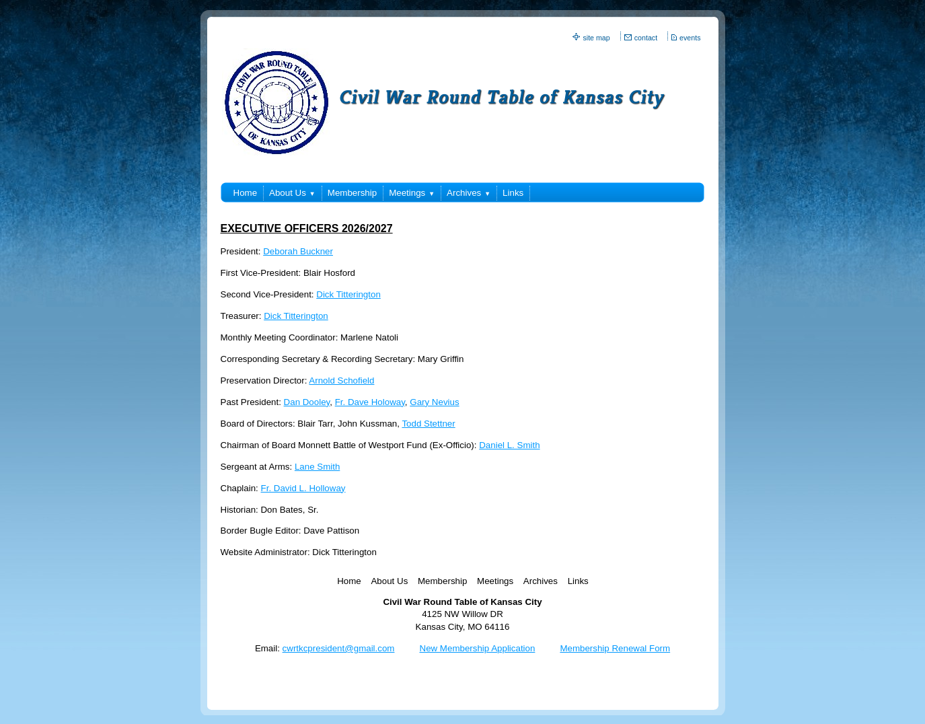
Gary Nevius (434, 402)
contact (645, 38)
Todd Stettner (428, 424)
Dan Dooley (307, 402)
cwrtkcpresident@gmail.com (339, 648)
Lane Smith (317, 467)
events (689, 38)
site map (596, 38)
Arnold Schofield (341, 380)
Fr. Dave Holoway (370, 402)
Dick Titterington (348, 294)
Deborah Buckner (298, 251)
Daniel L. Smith (509, 445)
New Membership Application (477, 648)
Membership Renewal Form (615, 648)
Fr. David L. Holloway (303, 488)
